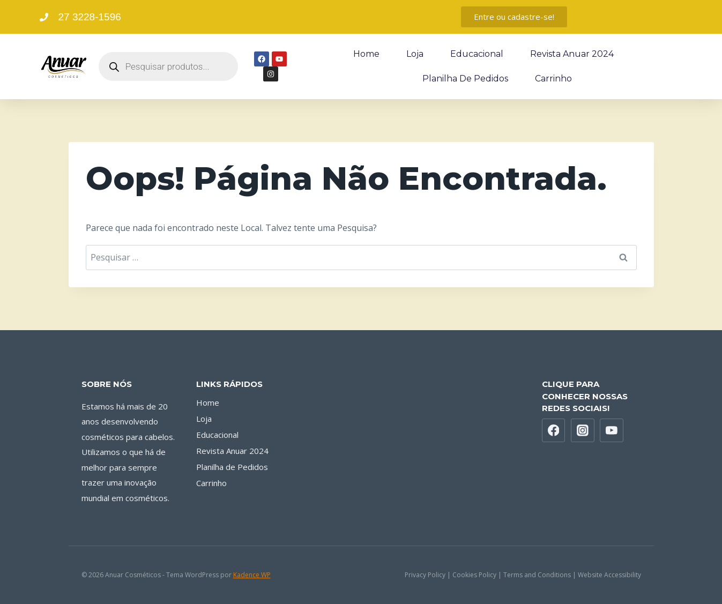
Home (366, 54)
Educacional (476, 54)
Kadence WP (252, 574)
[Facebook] (553, 430)
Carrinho (553, 78)
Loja (414, 54)
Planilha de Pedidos (465, 78)
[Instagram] (582, 430)
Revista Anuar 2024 (572, 54)
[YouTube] (611, 430)
